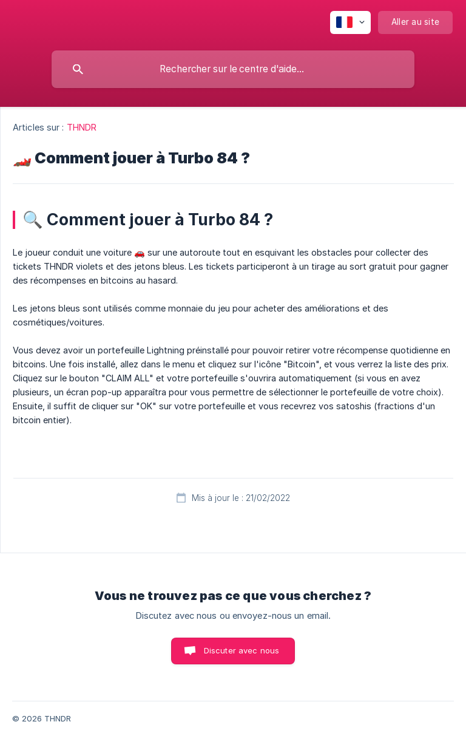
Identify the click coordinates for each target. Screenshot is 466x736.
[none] (350, 22)
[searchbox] (233, 69)
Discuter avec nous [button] (242, 650)
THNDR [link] (82, 127)
